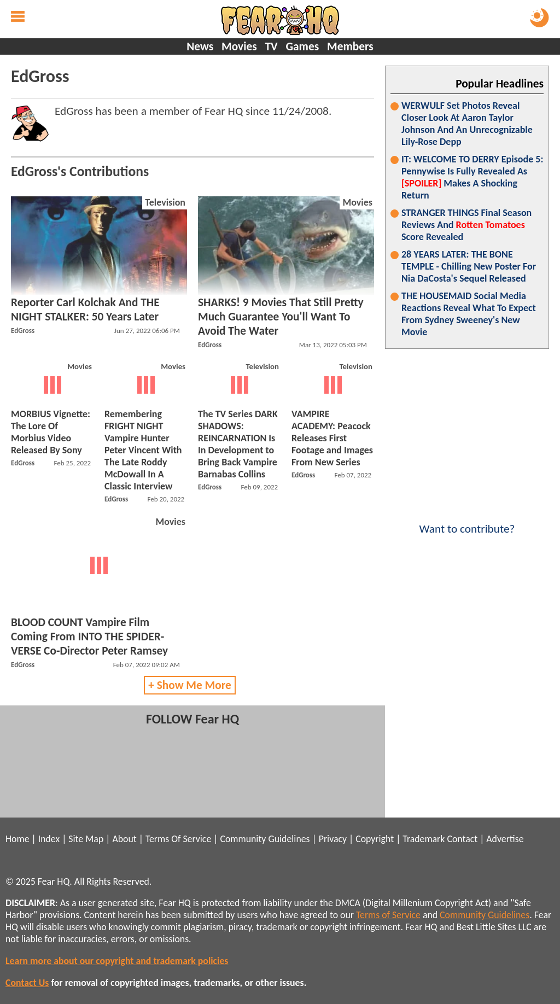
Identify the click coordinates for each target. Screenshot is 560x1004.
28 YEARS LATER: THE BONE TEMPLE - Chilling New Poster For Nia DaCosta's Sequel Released (468, 266)
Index (49, 839)
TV (271, 46)
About (124, 839)
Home (17, 839)
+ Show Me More (189, 685)
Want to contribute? (467, 521)
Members (350, 46)
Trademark (423, 839)
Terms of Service (388, 915)
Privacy (333, 839)
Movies (239, 46)
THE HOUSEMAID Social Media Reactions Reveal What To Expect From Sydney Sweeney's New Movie (468, 314)
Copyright (374, 839)
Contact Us (27, 983)
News (199, 46)
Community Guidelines (265, 839)
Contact (462, 839)
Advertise (504, 839)
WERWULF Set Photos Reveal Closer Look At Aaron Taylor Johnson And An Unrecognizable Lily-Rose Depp (467, 124)
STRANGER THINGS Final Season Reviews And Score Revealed (466, 225)
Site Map (85, 839)
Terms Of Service (178, 839)
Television (165, 202)
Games (302, 46)
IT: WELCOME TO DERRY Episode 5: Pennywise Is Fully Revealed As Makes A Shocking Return (472, 177)
